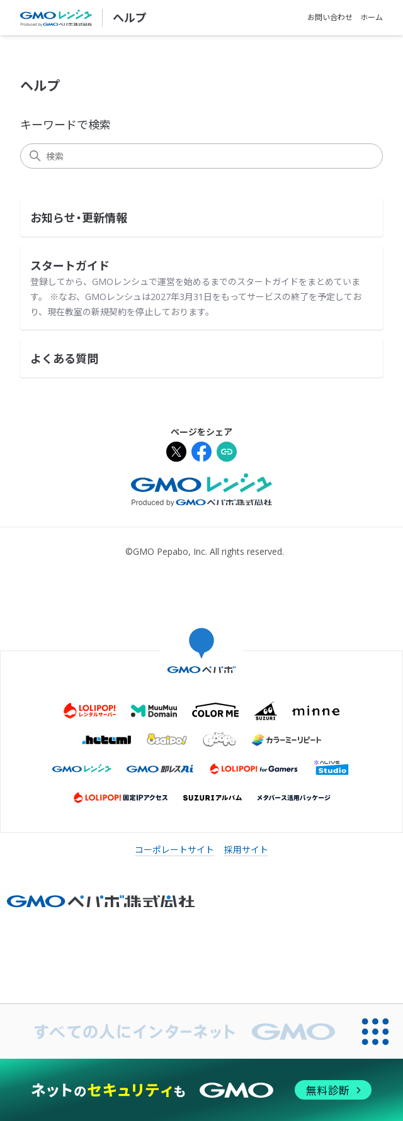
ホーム (371, 17)
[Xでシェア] (176, 453)
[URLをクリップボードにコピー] (227, 453)
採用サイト (246, 850)
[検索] (201, 156)
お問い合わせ (330, 17)
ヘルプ (130, 17)
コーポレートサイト (174, 850)
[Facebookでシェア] (201, 453)
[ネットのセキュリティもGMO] (201, 1090)
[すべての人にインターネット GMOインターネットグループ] (174, 1031)
